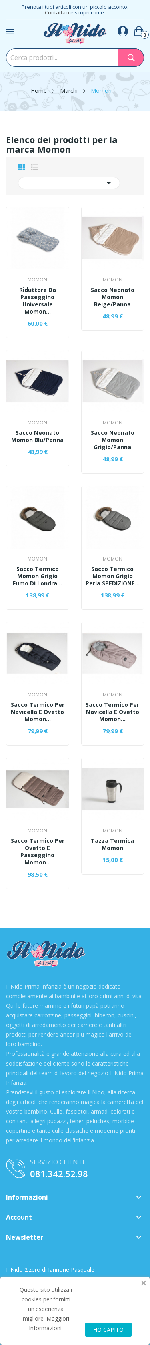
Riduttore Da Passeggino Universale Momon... (37, 300)
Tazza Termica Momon (112, 844)
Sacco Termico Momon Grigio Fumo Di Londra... (37, 576)
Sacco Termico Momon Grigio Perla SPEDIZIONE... (113, 576)
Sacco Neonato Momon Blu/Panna (37, 436)
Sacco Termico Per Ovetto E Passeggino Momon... (37, 851)
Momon (37, 279)
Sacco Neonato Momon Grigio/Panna (112, 440)
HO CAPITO (108, 1329)
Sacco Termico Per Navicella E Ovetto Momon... (37, 712)
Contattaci (57, 12)
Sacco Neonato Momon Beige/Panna (112, 297)
